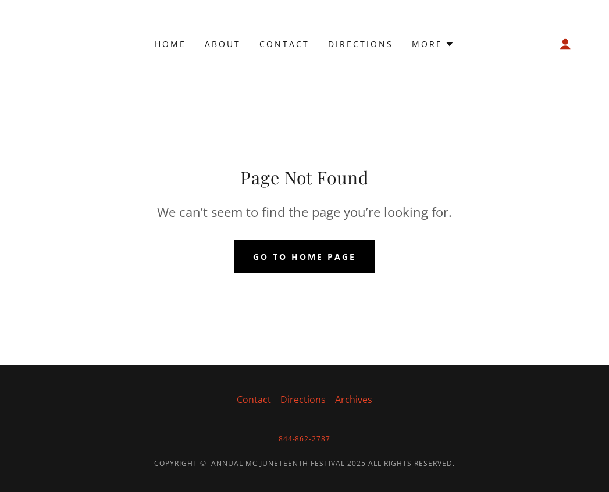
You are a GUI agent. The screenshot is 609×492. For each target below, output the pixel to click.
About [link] (223, 43)
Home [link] (170, 43)
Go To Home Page (304, 256)
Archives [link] (353, 399)
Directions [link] (360, 43)
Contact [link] (284, 43)
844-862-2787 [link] (305, 439)
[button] (433, 44)
